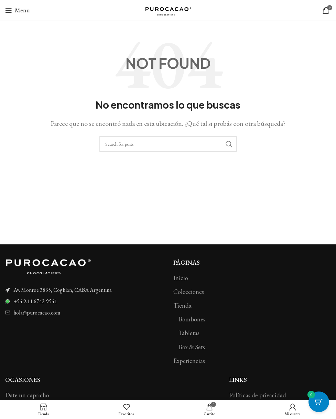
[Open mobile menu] (17, 10)
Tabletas (188, 333)
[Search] (168, 144)
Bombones (191, 319)
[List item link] (84, 290)
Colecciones (188, 292)
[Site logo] (168, 9)
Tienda (182, 305)
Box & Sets (191, 347)
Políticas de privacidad (257, 395)
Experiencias (189, 361)
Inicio (180, 278)
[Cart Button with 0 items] (318, 402)
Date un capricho (27, 395)
